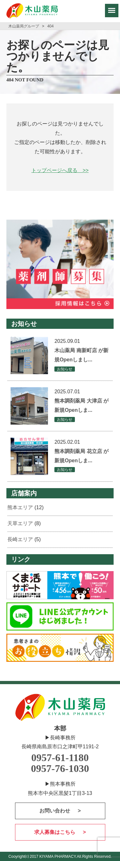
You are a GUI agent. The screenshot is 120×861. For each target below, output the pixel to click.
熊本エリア (20, 507)
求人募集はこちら (55, 832)
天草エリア (20, 523)
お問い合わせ (55, 810)
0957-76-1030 (60, 768)
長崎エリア (20, 539)
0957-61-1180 (60, 757)
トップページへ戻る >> (60, 170)
